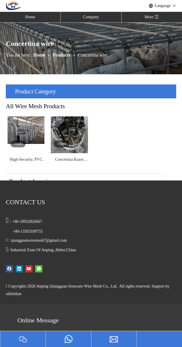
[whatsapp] (38, 268)
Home (30, 17)
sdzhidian (13, 294)
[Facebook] (9, 268)
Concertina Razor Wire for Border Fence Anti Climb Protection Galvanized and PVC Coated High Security (69, 160)
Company (91, 17)
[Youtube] (29, 268)
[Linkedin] (19, 268)
